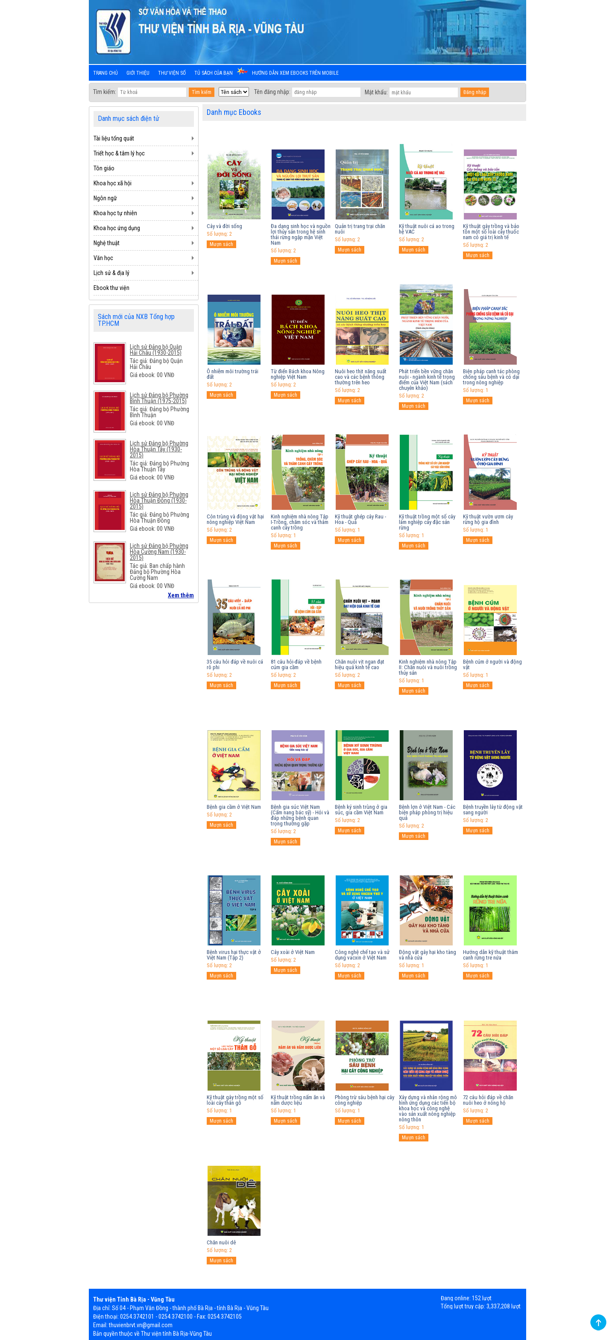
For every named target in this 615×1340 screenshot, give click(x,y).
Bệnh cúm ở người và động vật (492, 664)
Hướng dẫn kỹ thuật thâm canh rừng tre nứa (490, 955)
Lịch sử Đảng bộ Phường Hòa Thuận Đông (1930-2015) (159, 500)
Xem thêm (181, 595)
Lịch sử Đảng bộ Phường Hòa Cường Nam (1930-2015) (159, 551)
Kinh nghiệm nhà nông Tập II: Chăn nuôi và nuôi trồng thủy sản (428, 667)
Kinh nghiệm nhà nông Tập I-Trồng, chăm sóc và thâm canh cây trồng (299, 522)
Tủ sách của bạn (213, 73)
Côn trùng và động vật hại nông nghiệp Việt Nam (235, 519)
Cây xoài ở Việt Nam (293, 952)
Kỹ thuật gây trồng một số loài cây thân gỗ (235, 1100)
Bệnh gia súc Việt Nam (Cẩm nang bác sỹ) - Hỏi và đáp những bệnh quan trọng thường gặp (300, 815)
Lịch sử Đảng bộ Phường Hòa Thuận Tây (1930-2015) (159, 449)
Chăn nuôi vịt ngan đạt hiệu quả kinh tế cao (359, 664)
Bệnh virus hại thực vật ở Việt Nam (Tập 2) (234, 955)
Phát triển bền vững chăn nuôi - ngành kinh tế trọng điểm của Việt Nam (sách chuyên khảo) (427, 379)
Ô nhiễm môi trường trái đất (232, 374)
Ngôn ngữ (105, 198)
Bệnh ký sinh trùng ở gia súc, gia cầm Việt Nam (361, 810)
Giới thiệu (137, 73)
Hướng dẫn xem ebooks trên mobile (295, 73)
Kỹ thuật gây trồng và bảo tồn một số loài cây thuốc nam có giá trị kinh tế (491, 231)
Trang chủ (105, 73)
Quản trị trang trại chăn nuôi (360, 229)
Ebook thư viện (111, 287)
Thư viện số (172, 73)
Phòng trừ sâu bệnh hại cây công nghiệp (364, 1100)
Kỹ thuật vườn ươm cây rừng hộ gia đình (488, 519)
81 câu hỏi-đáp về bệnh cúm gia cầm (296, 664)
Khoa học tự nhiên (115, 213)
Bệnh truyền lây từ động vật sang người (493, 810)
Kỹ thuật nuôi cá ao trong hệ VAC (426, 229)
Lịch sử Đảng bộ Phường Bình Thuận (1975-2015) (159, 398)
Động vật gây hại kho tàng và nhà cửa (427, 955)
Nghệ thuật (107, 243)
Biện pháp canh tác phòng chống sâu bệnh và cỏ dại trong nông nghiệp (491, 377)
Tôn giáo (104, 168)
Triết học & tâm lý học (119, 153)
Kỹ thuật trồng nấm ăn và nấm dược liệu (298, 1100)
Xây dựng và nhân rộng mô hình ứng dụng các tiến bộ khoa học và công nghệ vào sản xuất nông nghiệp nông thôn (428, 1108)
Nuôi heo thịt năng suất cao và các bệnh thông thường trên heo (361, 377)
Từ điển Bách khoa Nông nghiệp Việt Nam (298, 374)
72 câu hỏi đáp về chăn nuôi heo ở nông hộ (488, 1100)
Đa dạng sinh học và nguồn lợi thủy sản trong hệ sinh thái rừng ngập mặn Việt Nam (301, 234)
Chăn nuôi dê (221, 1242)
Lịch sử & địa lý (111, 272)
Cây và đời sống (224, 226)
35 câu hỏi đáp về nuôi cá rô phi (235, 664)
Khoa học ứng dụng (117, 228)
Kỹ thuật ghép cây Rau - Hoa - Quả (360, 519)
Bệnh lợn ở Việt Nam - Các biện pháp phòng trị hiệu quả (427, 812)
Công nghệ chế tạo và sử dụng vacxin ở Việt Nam (362, 955)
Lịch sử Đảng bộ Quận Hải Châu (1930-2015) (156, 349)
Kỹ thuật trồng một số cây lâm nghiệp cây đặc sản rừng (427, 522)
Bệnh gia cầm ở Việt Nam (234, 807)
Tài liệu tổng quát (114, 138)
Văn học (103, 258)
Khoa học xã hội (113, 183)
